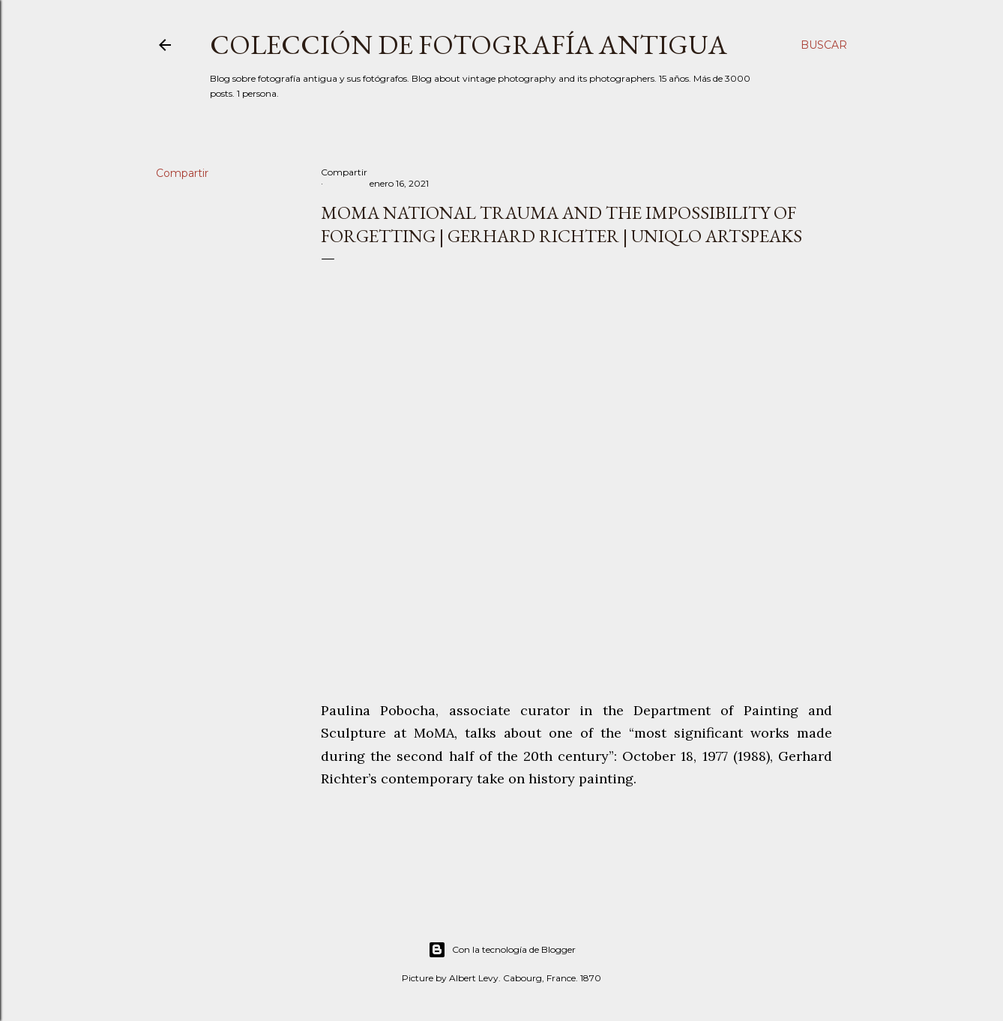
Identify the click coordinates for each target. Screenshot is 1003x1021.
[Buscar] (824, 45)
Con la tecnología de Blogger (502, 950)
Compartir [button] (182, 173)
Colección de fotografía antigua (468, 44)
